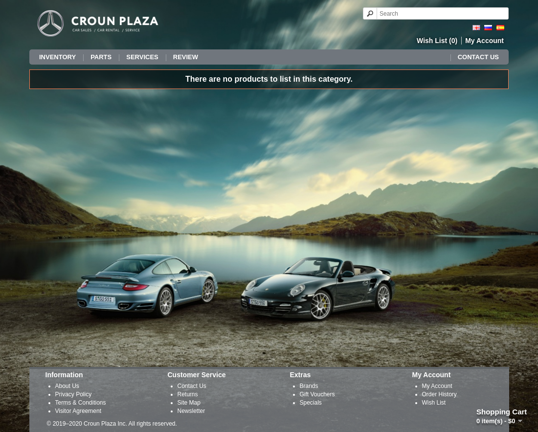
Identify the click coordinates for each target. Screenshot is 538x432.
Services (142, 57)
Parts (101, 57)
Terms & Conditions (80, 402)
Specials (311, 402)
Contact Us (478, 57)
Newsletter (191, 411)
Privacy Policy (73, 394)
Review (185, 57)
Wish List (434, 402)
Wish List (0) (437, 41)
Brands (309, 386)
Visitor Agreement (78, 411)
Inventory (57, 57)
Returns (188, 394)
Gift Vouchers (317, 394)
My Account (484, 41)
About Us (67, 386)
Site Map (189, 402)
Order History (439, 394)
